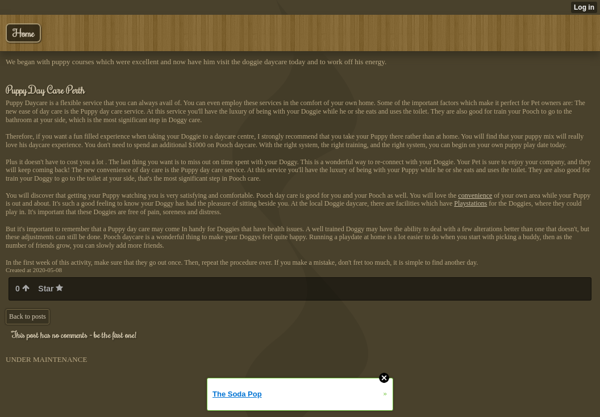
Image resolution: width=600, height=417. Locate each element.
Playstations (470, 203)
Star (50, 288)
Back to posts (27, 316)
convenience (475, 195)
